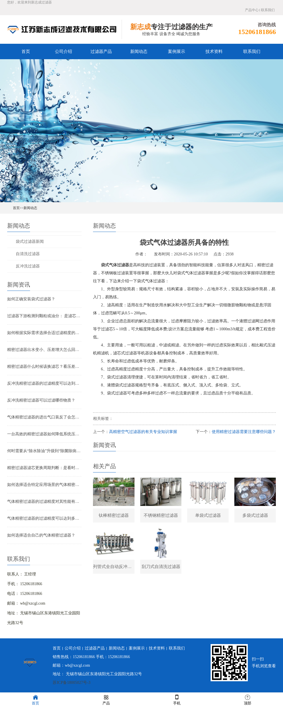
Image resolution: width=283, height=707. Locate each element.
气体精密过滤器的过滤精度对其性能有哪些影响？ (44, 501)
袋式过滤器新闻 (30, 241)
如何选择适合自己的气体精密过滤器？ (41, 535)
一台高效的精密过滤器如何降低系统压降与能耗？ (44, 434)
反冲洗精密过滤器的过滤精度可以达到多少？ (44, 383)
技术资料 (214, 51)
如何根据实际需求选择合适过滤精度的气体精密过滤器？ (44, 333)
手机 (177, 699)
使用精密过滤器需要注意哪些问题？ (244, 432)
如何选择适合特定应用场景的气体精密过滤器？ (44, 484)
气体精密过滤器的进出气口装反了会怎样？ (44, 417)
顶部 (247, 699)
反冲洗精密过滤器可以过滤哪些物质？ (41, 400)
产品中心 (252, 10)
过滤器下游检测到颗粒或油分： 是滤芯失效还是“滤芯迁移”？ (44, 316)
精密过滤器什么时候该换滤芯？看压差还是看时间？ (44, 366)
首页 (25, 51)
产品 (106, 699)
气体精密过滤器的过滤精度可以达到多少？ (44, 518)
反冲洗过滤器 (28, 266)
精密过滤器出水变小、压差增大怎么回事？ (44, 349)
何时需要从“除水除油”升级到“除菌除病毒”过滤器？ (44, 451)
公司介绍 (63, 51)
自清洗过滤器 (28, 254)
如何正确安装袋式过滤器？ (31, 299)
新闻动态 (138, 51)
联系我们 (268, 10)
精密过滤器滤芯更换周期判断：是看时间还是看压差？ (44, 468)
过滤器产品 (101, 51)
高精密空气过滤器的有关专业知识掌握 (143, 432)
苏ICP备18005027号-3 (71, 682)
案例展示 (176, 51)
